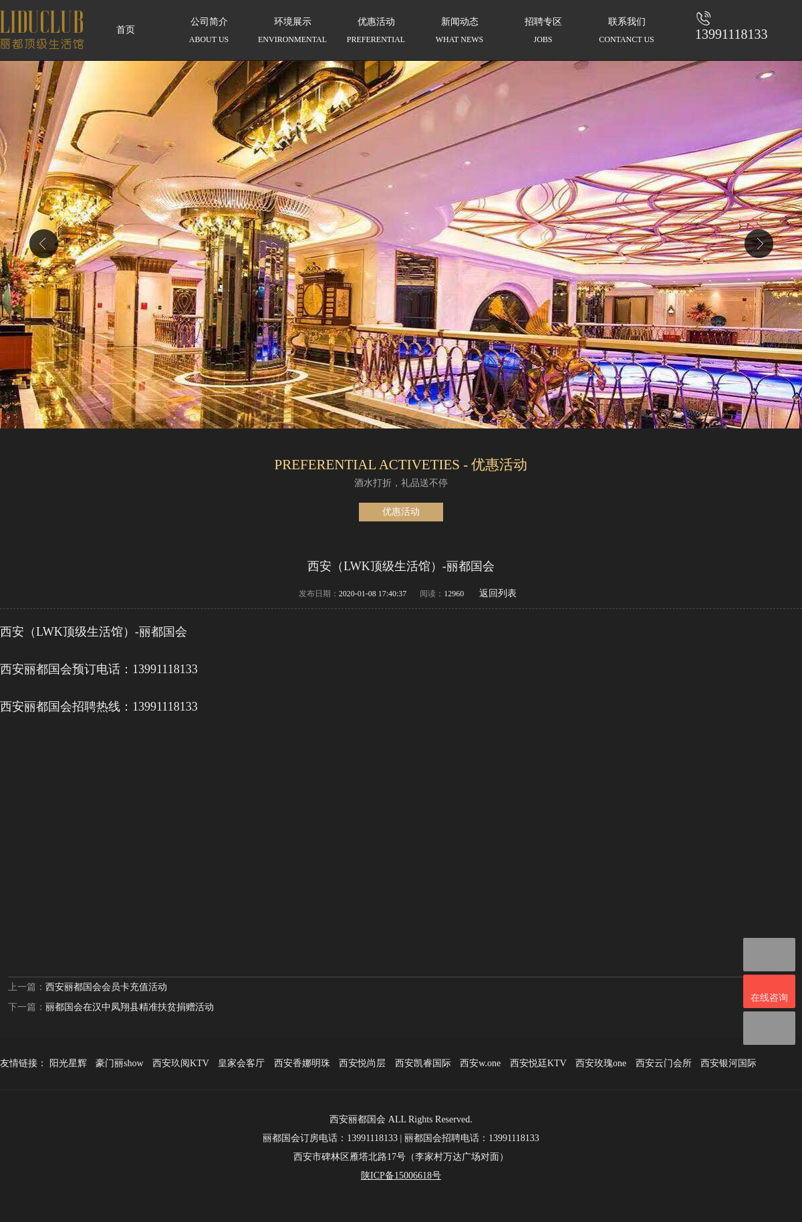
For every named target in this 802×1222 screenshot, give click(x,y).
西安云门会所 (664, 1063)
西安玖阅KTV (180, 1063)
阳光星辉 (68, 1063)
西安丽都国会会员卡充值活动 (106, 987)
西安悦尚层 (362, 1063)
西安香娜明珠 (302, 1063)
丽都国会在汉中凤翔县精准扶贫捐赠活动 (129, 1007)
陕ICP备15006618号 (401, 1176)
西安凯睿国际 (423, 1063)
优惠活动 (401, 512)
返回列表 (498, 593)
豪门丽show (120, 1063)
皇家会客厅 (241, 1063)
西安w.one (480, 1063)
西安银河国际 (728, 1063)
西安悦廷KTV (538, 1063)
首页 (125, 30)
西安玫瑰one (600, 1063)
